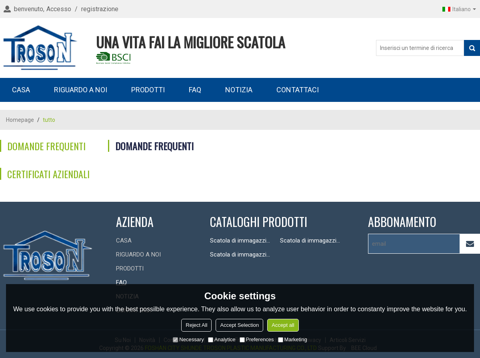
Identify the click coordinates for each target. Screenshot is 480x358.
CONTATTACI (297, 90)
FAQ (195, 90)
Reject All (196, 325)
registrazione (99, 9)
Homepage (20, 120)
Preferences (257, 339)
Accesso (58, 9)
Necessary (188, 339)
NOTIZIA (238, 90)
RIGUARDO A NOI (80, 90)
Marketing (292, 339)
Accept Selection (239, 325)
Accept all (283, 325)
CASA (21, 90)
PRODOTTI (148, 90)
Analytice (222, 339)
